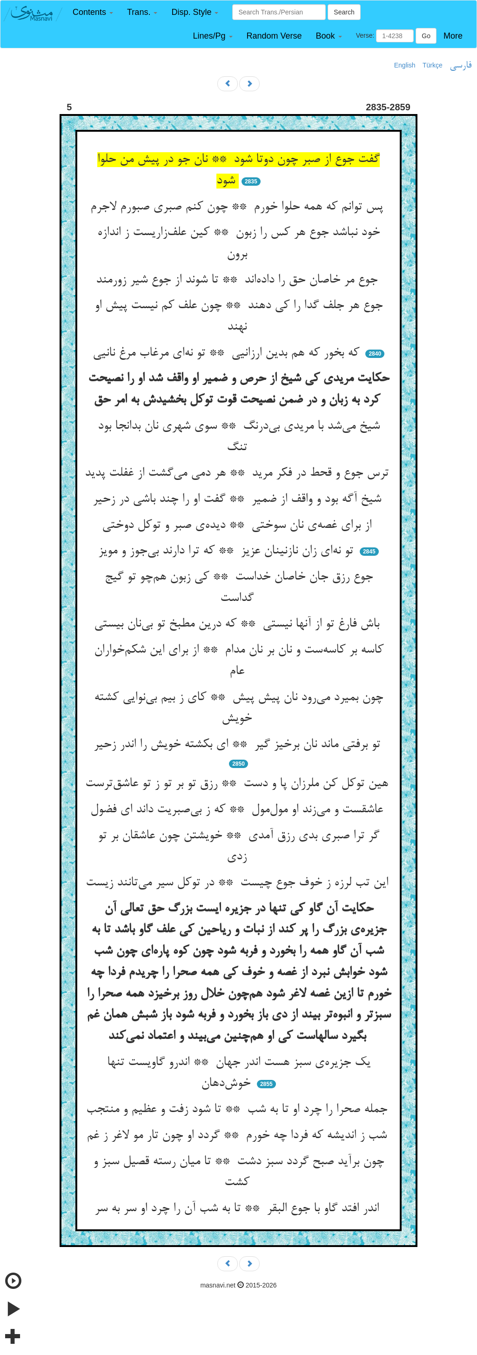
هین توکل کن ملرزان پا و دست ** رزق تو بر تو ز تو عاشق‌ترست (238, 783)
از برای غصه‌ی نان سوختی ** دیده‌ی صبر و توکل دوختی (238, 525)
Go (426, 36)
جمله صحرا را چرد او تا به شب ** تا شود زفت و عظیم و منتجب (238, 1109)
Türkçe (433, 65)
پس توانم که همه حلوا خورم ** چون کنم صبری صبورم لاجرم (238, 207)
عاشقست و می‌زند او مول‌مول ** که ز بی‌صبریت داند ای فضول (238, 809)
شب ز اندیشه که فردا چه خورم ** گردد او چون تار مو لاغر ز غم (238, 1135)
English (405, 65)
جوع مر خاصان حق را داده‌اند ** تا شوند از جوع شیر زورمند (238, 280)
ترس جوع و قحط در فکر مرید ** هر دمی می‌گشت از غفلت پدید (238, 473)
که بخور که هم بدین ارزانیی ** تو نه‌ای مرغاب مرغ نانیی (228, 353)
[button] (93, 12)
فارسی (460, 65)
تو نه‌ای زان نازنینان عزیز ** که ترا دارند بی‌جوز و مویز (227, 551)
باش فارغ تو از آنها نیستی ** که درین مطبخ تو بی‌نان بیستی (238, 624)
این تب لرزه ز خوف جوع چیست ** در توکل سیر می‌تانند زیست (239, 883)
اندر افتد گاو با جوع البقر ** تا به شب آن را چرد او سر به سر (238, 1208)
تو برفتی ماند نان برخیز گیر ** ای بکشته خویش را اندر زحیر (239, 744)
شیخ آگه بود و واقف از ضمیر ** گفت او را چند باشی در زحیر (239, 499)
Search (344, 12)
